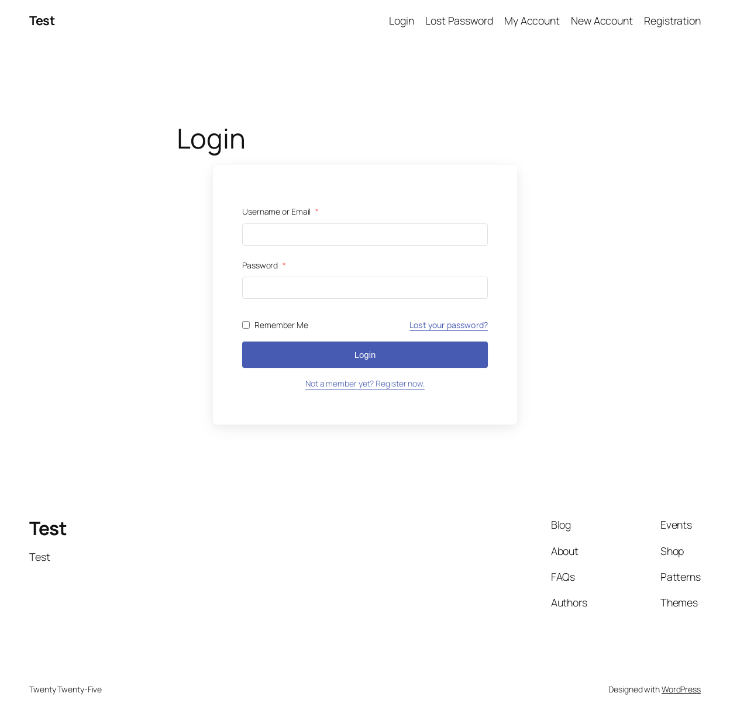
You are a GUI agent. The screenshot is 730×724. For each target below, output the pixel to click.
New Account (602, 20)
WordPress (681, 689)
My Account (532, 20)
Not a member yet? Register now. (365, 383)
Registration (672, 20)
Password (264, 265)
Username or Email (280, 211)
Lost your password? (448, 324)
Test (41, 20)
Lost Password (459, 20)
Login (401, 20)
